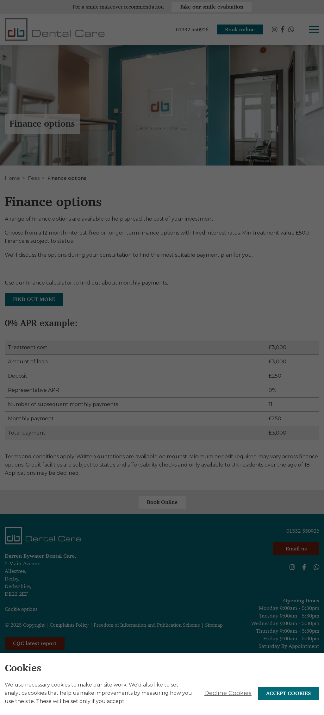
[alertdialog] (162, 691)
